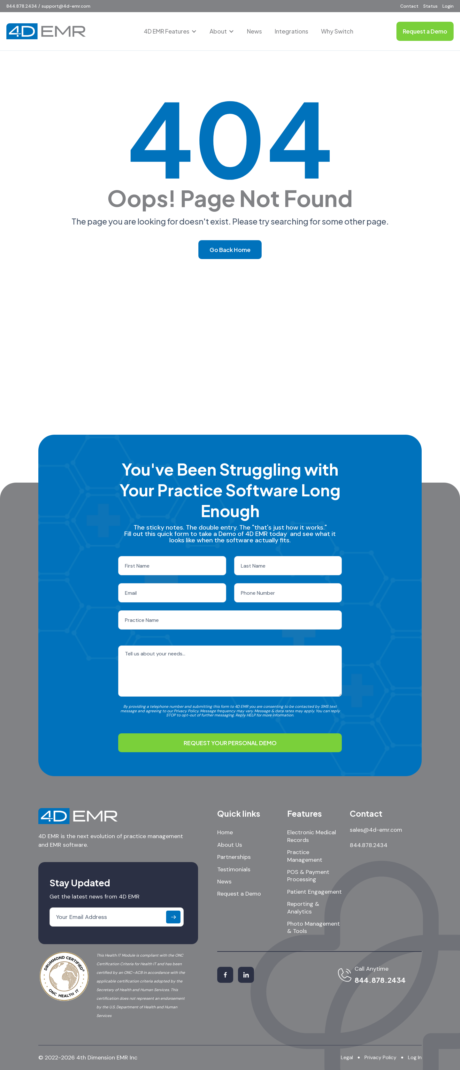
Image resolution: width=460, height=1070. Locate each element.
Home (225, 832)
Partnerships (234, 857)
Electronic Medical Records (311, 836)
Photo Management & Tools (313, 927)
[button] (170, 31)
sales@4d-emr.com (376, 830)
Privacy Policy (380, 1057)
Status (430, 6)
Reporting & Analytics (303, 907)
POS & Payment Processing (308, 875)
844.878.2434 (368, 845)
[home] (46, 31)
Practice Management (304, 856)
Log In (415, 1057)
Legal (347, 1057)
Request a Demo (239, 894)
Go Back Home (230, 249)
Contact (409, 6)
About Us (229, 845)
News (254, 31)
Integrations (291, 31)
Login (448, 6)
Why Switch (337, 31)
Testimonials (233, 869)
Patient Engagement (314, 892)
